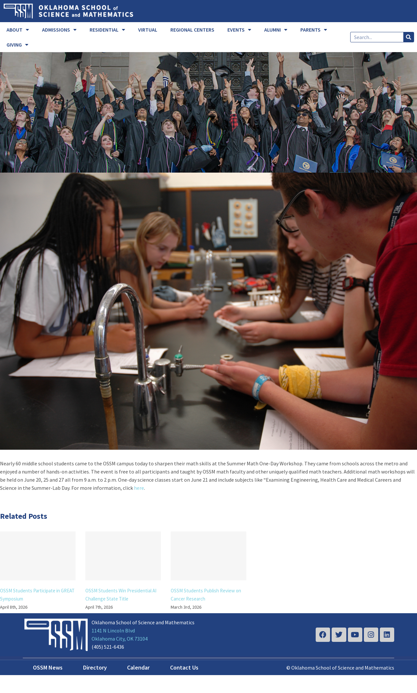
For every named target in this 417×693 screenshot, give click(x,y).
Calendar (138, 667)
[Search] (408, 37)
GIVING (17, 44)
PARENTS (313, 29)
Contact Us (184, 667)
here (139, 488)
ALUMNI (275, 29)
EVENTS (239, 29)
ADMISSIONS (59, 29)
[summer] (208, 311)
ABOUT (18, 29)
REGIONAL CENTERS (192, 29)
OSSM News (48, 667)
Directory (95, 667)
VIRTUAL (147, 29)
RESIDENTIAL (107, 29)
